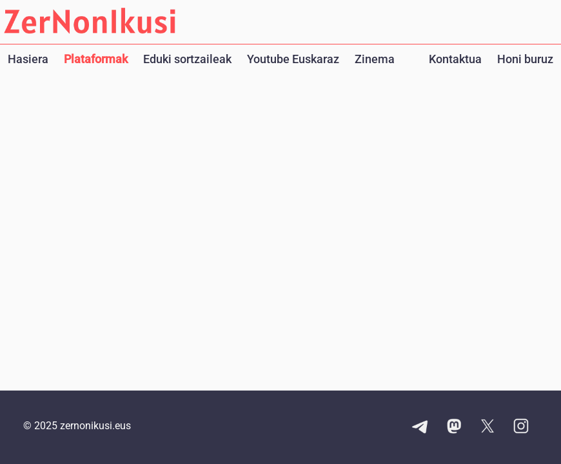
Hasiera (28, 59)
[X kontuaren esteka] (487, 427)
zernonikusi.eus (95, 426)
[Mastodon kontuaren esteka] (454, 427)
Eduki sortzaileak (187, 59)
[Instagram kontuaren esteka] (521, 427)
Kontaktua (455, 59)
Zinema (375, 59)
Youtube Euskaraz (293, 59)
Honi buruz (525, 59)
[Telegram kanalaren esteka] (420, 427)
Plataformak (96, 59)
